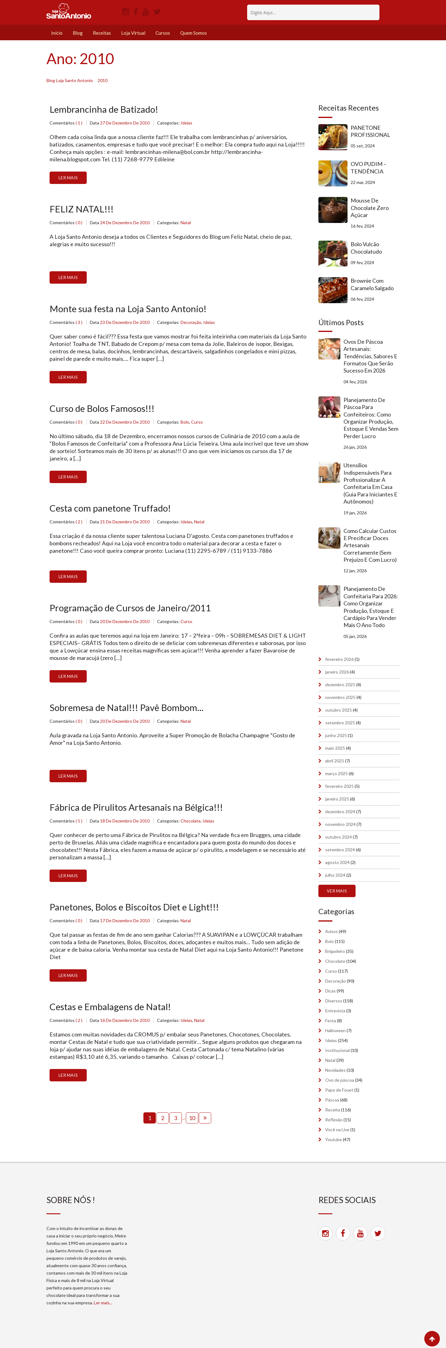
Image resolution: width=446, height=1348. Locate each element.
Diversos (333, 1000)
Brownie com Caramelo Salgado (372, 284)
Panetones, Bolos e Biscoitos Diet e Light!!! (137, 909)
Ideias (186, 123)
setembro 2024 (340, 849)
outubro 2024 (338, 837)
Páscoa (332, 1099)
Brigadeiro (335, 951)
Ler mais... (103, 1302)
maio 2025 (335, 748)
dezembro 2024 (340, 811)
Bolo (185, 423)
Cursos (162, 33)
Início (57, 33)
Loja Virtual (133, 33)
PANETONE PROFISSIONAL (370, 131)
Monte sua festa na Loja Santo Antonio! (129, 309)
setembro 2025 (340, 722)
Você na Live (337, 1129)
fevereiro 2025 (339, 786)
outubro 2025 (338, 710)
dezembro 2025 (340, 684)
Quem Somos (193, 33)
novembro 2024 (340, 824)
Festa (330, 1020)
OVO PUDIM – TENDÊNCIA (368, 167)
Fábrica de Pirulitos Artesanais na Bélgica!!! (138, 809)
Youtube (333, 1139)
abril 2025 (334, 760)
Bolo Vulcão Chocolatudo (366, 248)
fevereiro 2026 (339, 659)
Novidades (335, 1070)
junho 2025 (336, 735)
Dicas (330, 990)
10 (192, 1121)
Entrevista (335, 1010)
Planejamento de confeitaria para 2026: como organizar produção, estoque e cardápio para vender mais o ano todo (370, 606)
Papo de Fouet (339, 1090)
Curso (197, 423)
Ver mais (337, 890)
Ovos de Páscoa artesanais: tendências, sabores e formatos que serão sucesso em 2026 (370, 356)
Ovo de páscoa (339, 1080)
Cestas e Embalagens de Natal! (112, 1009)
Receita (332, 1109)
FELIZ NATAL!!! (82, 209)
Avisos (331, 931)
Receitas (102, 33)
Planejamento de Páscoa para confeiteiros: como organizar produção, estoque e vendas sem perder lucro (370, 417)
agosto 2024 (337, 862)
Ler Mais (68, 178)
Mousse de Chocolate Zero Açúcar (370, 207)
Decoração (191, 323)
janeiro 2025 (337, 798)
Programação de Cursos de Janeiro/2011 (132, 609)
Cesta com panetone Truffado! (112, 509)
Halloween (335, 1030)
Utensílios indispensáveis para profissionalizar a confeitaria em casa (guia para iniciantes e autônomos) (370, 483)
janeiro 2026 (337, 671)
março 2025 (336, 773)
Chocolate (191, 823)
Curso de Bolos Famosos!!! (104, 409)
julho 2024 (335, 875)
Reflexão (334, 1119)
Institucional (337, 1050)
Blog (78, 33)
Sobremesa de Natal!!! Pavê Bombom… (129, 709)
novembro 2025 (340, 697)
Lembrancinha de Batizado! (105, 109)
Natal (186, 223)
